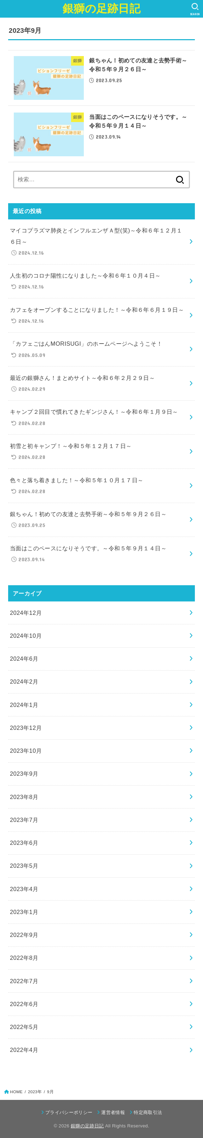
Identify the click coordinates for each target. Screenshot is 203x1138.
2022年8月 (24, 958)
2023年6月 (24, 843)
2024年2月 (24, 681)
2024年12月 (26, 613)
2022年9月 (24, 935)
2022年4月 (24, 1050)
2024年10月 (26, 635)
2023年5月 (24, 865)
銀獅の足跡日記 (101, 8)
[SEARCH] (195, 9)
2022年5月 (24, 1027)
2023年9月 (24, 773)
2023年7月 (24, 820)
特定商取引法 (148, 1112)
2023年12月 (26, 728)
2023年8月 (24, 797)
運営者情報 (113, 1112)
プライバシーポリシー (68, 1112)
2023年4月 (24, 889)
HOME (16, 1092)
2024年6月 (24, 658)
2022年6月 (24, 1004)
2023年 (35, 1092)
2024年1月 (24, 705)
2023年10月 (26, 750)
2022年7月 (24, 981)
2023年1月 (24, 912)
